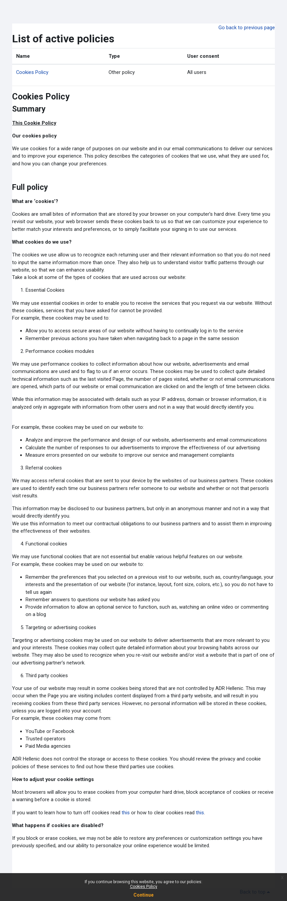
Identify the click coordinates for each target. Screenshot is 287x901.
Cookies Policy (32, 72)
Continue (143, 895)
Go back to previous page (246, 28)
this (126, 813)
